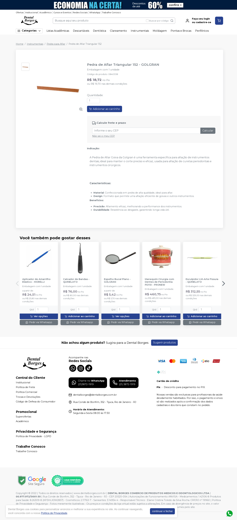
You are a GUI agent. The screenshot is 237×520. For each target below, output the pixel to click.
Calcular (207, 130)
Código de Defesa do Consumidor (35, 401)
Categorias (29, 30)
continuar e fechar (162, 511)
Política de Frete (25, 387)
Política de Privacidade (54, 513)
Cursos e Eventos (62, 12)
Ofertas (20, 12)
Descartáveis (81, 30)
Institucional (31, 12)
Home (19, 43)
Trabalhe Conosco (111, 12)
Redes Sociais (80, 12)
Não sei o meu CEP (103, 136)
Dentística (99, 30)
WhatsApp (94, 12)
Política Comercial (26, 392)
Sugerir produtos (164, 342)
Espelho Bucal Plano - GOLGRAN (117, 280)
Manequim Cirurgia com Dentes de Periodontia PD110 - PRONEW (159, 282)
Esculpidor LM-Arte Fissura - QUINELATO (202, 280)
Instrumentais (140, 30)
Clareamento (118, 30)
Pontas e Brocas (181, 30)
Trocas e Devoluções (28, 396)
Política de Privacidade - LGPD (33, 436)
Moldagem (160, 30)
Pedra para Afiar (56, 43)
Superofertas (23, 416)
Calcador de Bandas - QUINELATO (76, 280)
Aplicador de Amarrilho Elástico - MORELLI (36, 280)
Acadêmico (45, 12)
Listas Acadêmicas (57, 30)
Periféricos (202, 30)
